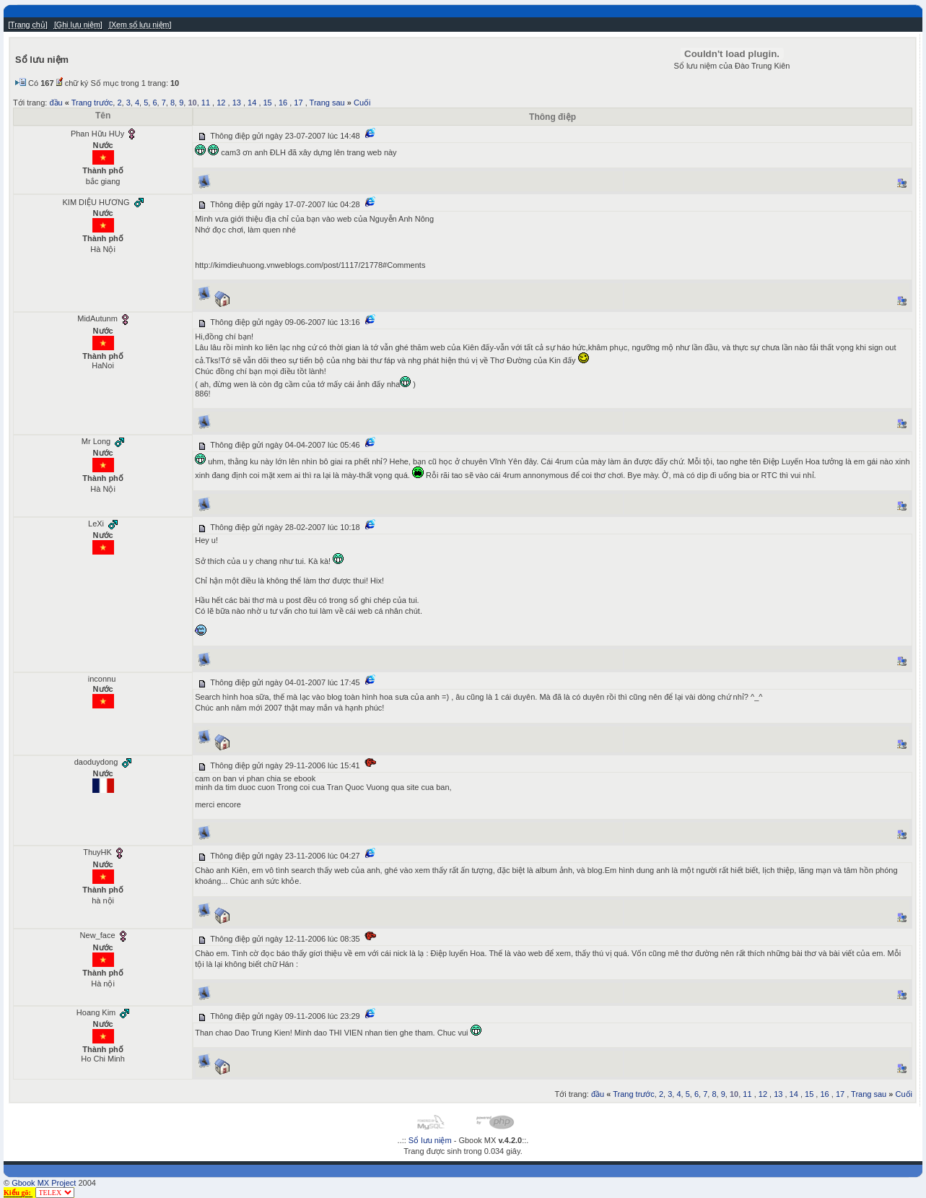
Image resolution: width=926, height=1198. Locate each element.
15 (267, 102)
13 (236, 102)
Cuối (362, 102)
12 (221, 102)
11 (205, 102)
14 (252, 102)
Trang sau (327, 102)
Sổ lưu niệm (430, 1140)
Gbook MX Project (44, 1183)
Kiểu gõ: (18, 1193)
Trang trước (92, 102)
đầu (55, 102)
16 (283, 102)
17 (298, 102)
